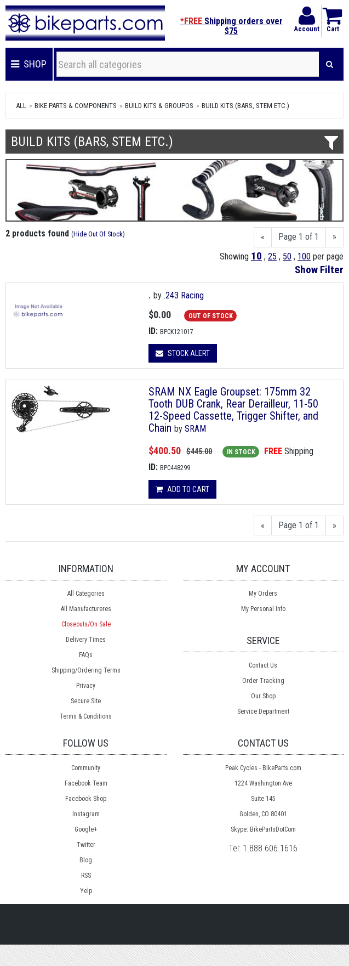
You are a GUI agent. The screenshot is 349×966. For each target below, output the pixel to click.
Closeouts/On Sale (86, 624)
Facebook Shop (85, 799)
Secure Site (86, 701)
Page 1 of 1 (298, 236)
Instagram (86, 814)
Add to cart (182, 489)
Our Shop (263, 696)
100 (304, 256)
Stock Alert (183, 353)
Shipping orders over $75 (231, 26)
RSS (86, 875)
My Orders (263, 593)
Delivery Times (86, 639)
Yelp (86, 891)
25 (272, 256)
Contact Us (263, 665)
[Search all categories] (187, 64)
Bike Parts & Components (76, 105)
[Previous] (263, 237)
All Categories (86, 593)
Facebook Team (86, 783)
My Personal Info (263, 609)
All (21, 105)
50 (287, 256)
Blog (85, 860)
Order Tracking (263, 681)
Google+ (86, 829)
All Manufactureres (86, 609)
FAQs (86, 655)
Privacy (85, 686)
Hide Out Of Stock (98, 234)
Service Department (263, 711)
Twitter (86, 845)
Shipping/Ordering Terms (86, 670)
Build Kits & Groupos (159, 105)
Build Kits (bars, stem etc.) (245, 105)
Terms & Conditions (86, 716)
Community (85, 768)
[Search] (329, 64)
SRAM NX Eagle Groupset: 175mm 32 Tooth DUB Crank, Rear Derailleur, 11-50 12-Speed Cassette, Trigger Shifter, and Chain (233, 409)
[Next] (334, 237)
